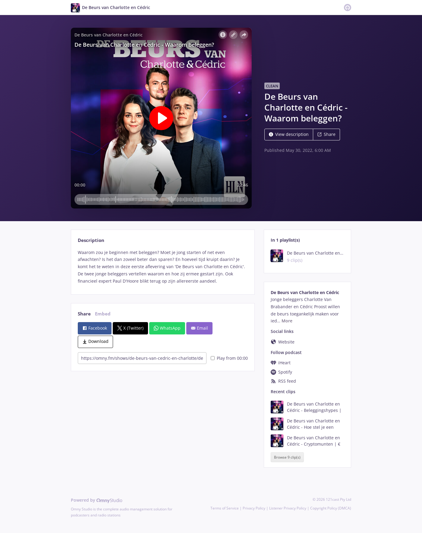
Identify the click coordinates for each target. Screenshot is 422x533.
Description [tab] (91, 240)
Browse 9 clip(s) (287, 457)
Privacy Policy (254, 508)
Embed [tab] (103, 314)
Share (326, 134)
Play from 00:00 (229, 358)
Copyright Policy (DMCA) (330, 508)
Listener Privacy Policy (287, 508)
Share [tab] (84, 314)
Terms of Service (224, 508)
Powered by (96, 500)
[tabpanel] (162, 267)
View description (289, 134)
